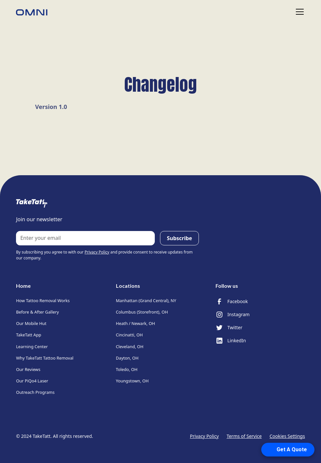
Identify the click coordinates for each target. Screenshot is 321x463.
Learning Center (32, 346)
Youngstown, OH (132, 381)
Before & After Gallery (37, 312)
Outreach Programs (35, 392)
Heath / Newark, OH (135, 323)
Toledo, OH (126, 369)
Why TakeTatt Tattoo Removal (44, 358)
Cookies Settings (287, 436)
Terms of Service (244, 436)
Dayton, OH (127, 358)
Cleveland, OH (130, 346)
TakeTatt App (28, 335)
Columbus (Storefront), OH (142, 312)
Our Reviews (28, 369)
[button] (298, 12)
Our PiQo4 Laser (32, 381)
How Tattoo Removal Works (43, 300)
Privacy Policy (204, 436)
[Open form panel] (289, 449)
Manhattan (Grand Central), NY (146, 300)
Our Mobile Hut (31, 323)
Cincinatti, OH (129, 335)
